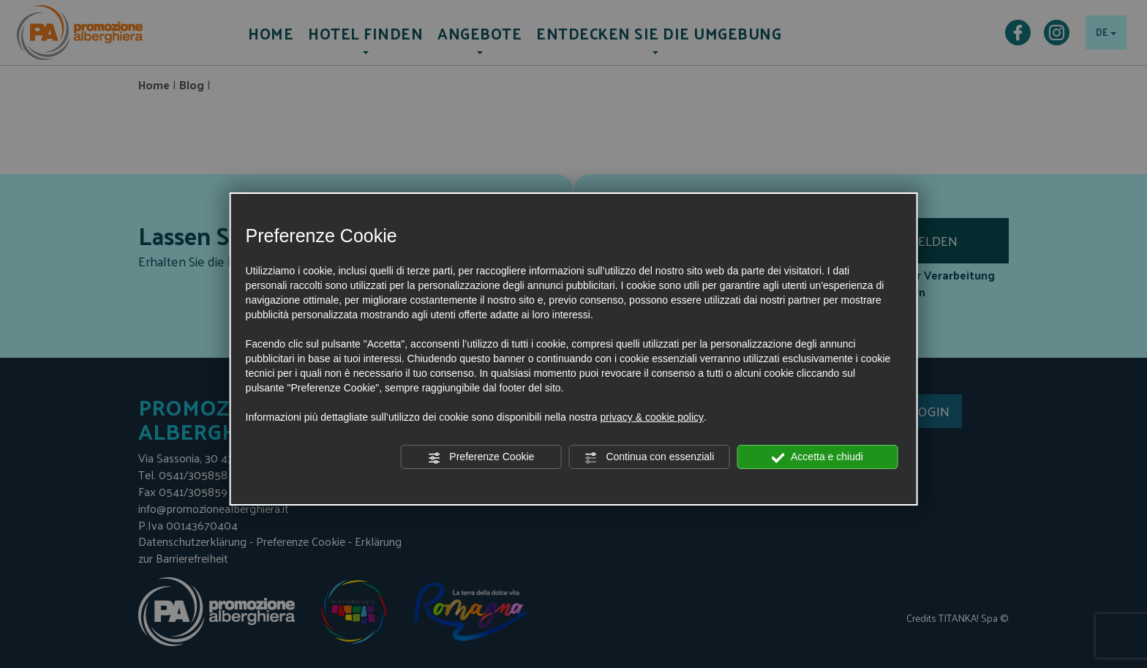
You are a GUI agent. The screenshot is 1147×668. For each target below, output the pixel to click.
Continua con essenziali (649, 457)
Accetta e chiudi (817, 457)
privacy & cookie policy (652, 417)
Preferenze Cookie (480, 457)
